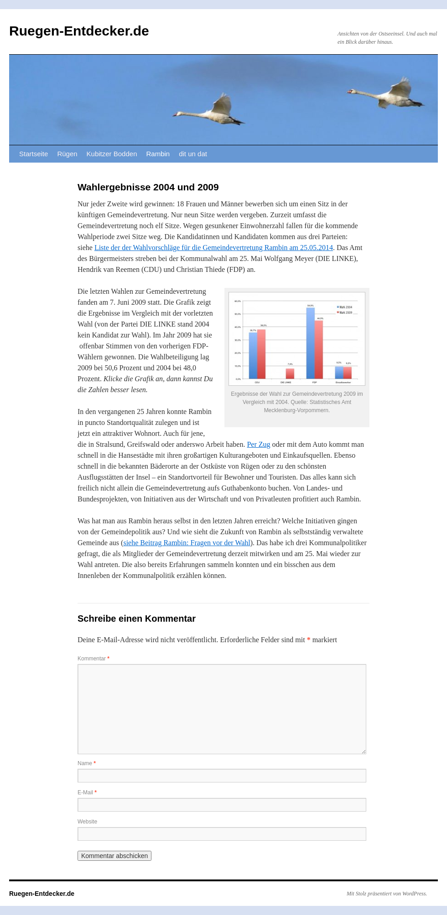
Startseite (33, 154)
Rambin (158, 154)
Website (87, 821)
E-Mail (87, 792)
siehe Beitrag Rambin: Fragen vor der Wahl (186, 543)
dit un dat (193, 154)
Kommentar (93, 658)
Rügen (67, 154)
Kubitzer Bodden (112, 154)
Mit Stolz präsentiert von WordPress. (387, 893)
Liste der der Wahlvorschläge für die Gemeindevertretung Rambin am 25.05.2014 (213, 247)
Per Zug (258, 444)
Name (87, 763)
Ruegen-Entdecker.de (79, 30)
